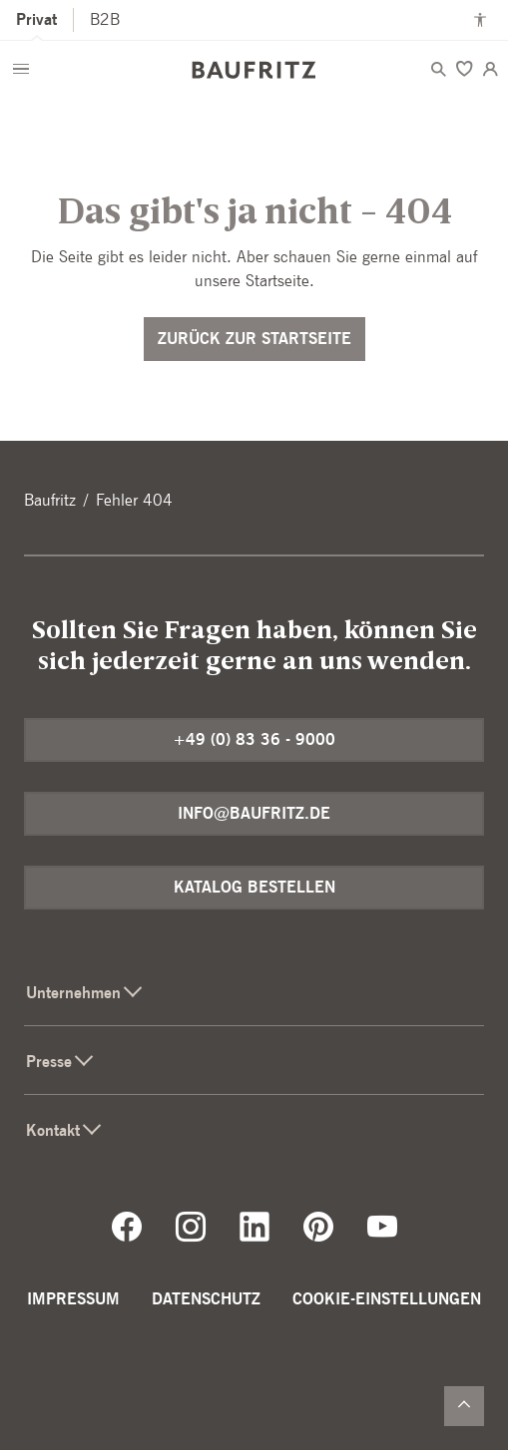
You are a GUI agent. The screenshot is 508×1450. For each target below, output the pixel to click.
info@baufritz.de (254, 813)
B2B (105, 19)
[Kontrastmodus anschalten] (480, 20)
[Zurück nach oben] (464, 1406)
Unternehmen (85, 992)
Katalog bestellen (254, 887)
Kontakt (65, 1130)
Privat (36, 19)
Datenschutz (206, 1298)
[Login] (490, 69)
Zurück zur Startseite (254, 338)
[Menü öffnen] (21, 69)
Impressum (73, 1298)
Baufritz (50, 500)
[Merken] (464, 69)
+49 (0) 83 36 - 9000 (254, 739)
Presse (61, 1061)
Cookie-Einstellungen (386, 1298)
